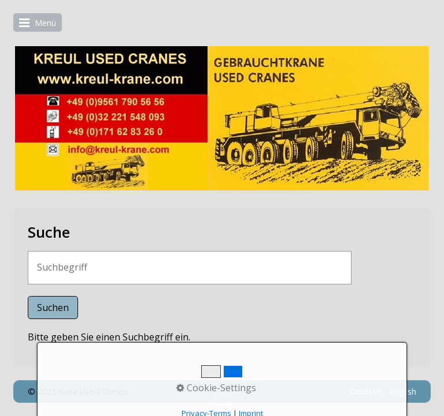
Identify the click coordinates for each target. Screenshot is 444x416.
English (403, 391)
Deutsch (366, 391)
